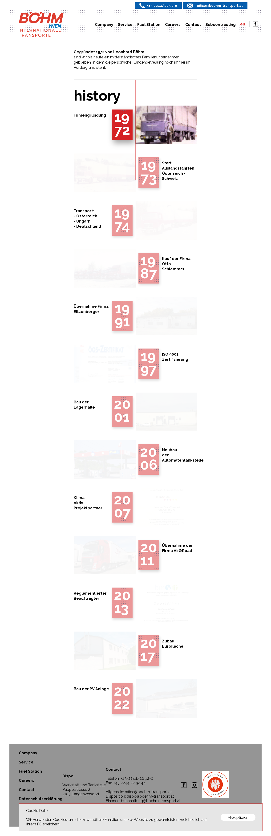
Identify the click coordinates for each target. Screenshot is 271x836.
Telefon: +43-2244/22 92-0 (129, 778)
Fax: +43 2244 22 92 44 (126, 783)
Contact (193, 24)
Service (125, 24)
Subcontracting (221, 24)
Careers (173, 24)
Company (104, 24)
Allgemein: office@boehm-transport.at (139, 792)
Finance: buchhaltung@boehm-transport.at (143, 801)
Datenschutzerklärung (40, 799)
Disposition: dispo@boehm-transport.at (140, 796)
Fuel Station (148, 24)
